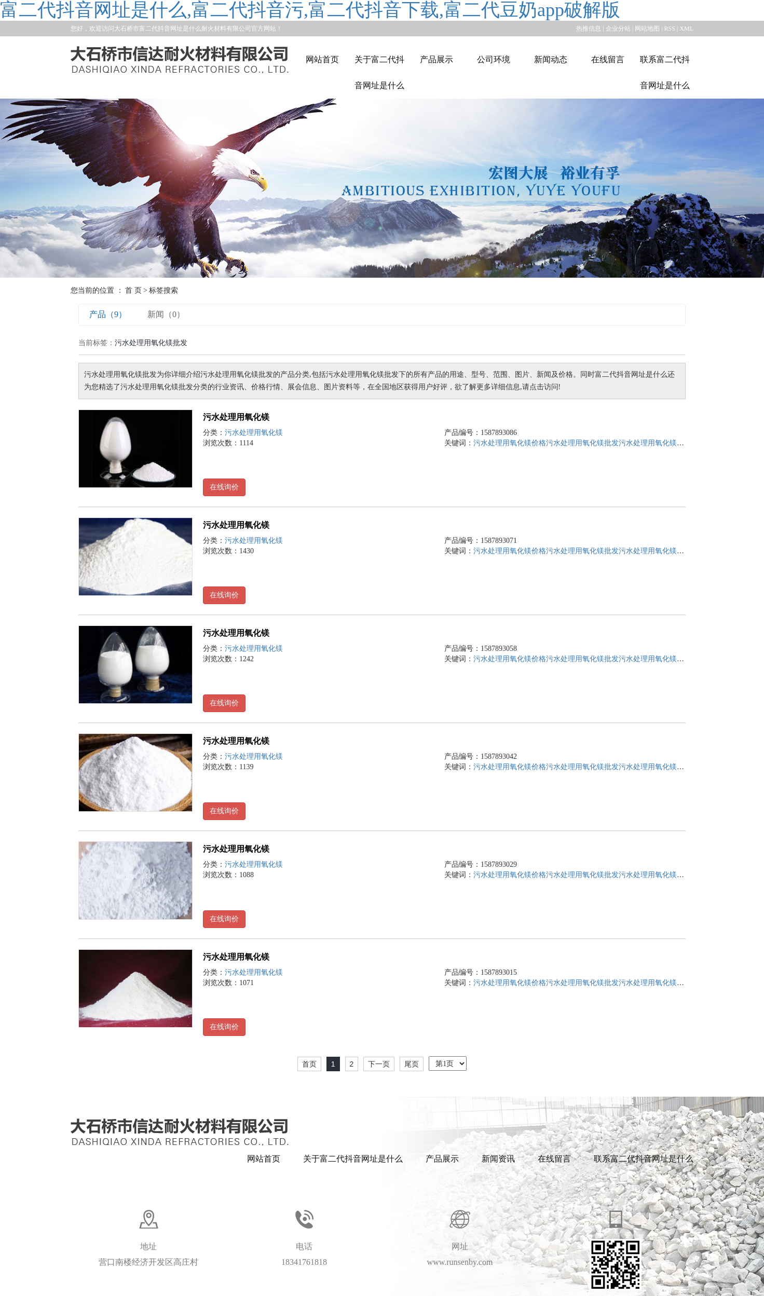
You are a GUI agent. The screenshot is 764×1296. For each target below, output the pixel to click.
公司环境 (493, 59)
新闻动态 (550, 59)
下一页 (379, 1064)
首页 (309, 1064)
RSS (669, 28)
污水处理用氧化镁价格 (509, 443)
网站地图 (647, 28)
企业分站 (618, 28)
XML (686, 28)
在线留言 (607, 59)
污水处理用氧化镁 (236, 417)
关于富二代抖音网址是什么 (379, 72)
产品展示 (436, 59)
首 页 (133, 290)
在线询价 (224, 487)
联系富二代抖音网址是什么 (665, 72)
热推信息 (588, 28)
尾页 (411, 1064)
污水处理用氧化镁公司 (655, 443)
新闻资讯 (498, 1158)
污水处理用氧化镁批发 (582, 443)
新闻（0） (166, 314)
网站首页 (322, 59)
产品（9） (108, 314)
